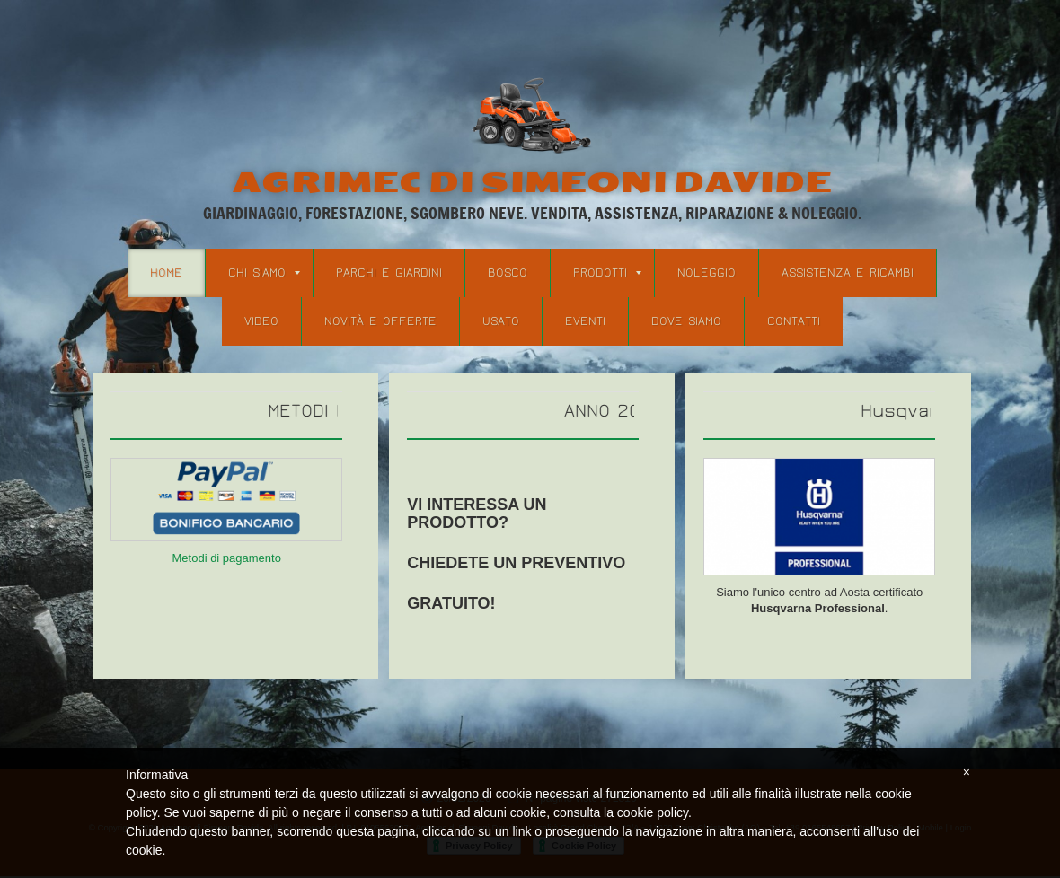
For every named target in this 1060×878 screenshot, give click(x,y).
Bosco (507, 273)
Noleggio (706, 273)
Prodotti (607, 273)
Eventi (585, 321)
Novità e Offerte (380, 321)
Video (261, 321)
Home (166, 273)
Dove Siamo (686, 321)
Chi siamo (264, 273)
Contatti (793, 321)
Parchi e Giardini (389, 273)
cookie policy (652, 812)
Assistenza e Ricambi (848, 273)
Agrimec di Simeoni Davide (532, 182)
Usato (500, 321)
